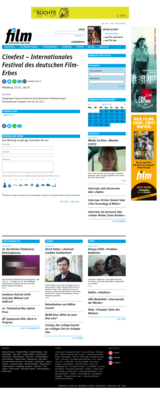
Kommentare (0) (34, 81)
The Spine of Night (81, 362)
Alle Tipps (121, 319)
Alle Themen (77, 338)
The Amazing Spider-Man (74, 369)
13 (89, 118)
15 (101, 118)
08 (101, 114)
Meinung (6, 159)
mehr (124, 181)
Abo (103, 23)
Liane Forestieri (7, 359)
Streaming (50, 47)
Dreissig (58, 364)
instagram (117, 363)
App (107, 23)
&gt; (125, 104)
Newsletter (63, 386)
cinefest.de (8, 115)
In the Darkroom (68, 364)
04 (116, 111)
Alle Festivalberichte (30, 328)
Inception (88, 369)
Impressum (112, 386)
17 (111, 118)
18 (116, 118)
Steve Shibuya (18, 357)
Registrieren (120, 23)
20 (89, 121)
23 (106, 121)
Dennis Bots (39, 362)
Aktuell (10, 47)
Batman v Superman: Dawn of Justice (72, 354)
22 (101, 121)
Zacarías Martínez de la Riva (12, 362)
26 (122, 121)
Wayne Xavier (20, 359)
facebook (117, 358)
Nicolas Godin (41, 354)
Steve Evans (6, 357)
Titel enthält (95, 71)
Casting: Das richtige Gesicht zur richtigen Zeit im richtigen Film (62, 329)
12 (122, 114)
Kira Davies (29, 362)
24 (111, 121)
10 (55, 185)
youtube (116, 353)
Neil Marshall (32, 359)
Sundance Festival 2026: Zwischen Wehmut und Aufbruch (16, 298)
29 (101, 125)
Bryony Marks (45, 364)
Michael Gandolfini (31, 364)
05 (122, 111)
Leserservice (78, 42)
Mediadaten (82, 386)
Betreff (5, 152)
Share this (4, 81)
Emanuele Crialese (28, 369)
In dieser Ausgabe (111, 34)
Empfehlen (19, 81)
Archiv (104, 47)
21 (95, 121)
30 (106, 125)
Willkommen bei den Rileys (64, 378)
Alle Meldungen (119, 221)
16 (106, 118)
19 (122, 118)
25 (116, 121)
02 (106, 111)
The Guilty (64, 359)
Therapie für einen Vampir (72, 376)
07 (95, 114)
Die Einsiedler (91, 366)
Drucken (45, 81)
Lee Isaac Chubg (16, 364)
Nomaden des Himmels (91, 376)
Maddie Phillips (22, 352)
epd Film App (110, 40)
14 (95, 118)
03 (111, 111)
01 (101, 111)
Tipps (79, 47)
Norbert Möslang (36, 352)
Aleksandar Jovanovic (24, 366)
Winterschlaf (69, 362)
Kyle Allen (37, 366)
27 (89, 125)
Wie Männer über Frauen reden (80, 359)
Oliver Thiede (14, 369)
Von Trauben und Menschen (88, 371)
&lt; (89, 104)
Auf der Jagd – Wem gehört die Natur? (67, 352)
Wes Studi (42, 359)
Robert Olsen (7, 371)
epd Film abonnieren (114, 37)
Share (14, 81)
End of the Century (81, 364)
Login (112, 23)
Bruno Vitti (29, 357)
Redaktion (73, 386)
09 (106, 114)
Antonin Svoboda (8, 366)
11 (116, 114)
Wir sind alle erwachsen (77, 366)
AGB (118, 386)
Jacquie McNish (28, 354)
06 (89, 114)
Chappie (73, 374)
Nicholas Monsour (8, 352)
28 (95, 125)
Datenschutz (101, 386)
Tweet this (9, 81)
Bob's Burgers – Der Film (70, 357)
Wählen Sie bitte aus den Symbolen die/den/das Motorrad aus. (31, 176)
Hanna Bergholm (43, 369)
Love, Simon (94, 362)
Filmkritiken (28, 47)
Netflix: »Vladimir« (99, 292)
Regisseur (94, 78)
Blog (91, 47)
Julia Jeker (17, 354)
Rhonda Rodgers (41, 357)
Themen (67, 47)
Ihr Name (6, 144)
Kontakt (91, 386)
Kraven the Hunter (88, 352)
